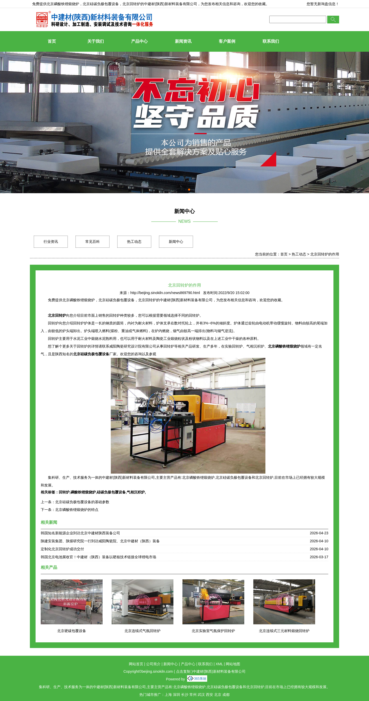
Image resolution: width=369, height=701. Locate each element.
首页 (52, 41)
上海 (168, 695)
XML (219, 664)
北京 (217, 695)
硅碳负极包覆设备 (111, 492)
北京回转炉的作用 (324, 254)
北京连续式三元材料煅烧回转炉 (284, 631)
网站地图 (233, 664)
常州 (193, 695)
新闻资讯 (183, 41)
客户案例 (227, 41)
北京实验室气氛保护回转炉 (213, 631)
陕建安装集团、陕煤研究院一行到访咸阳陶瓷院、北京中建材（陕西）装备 (100, 541)
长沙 (184, 695)
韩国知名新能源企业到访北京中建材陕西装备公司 (80, 533)
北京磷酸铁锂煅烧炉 (63, 4)
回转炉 (64, 492)
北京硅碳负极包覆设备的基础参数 (82, 502)
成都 (226, 695)
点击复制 (183, 671)
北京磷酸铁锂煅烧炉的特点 (76, 510)
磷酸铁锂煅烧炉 (83, 492)
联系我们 (271, 41)
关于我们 (95, 41)
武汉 (201, 695)
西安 (209, 695)
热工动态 (134, 241)
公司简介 (153, 664)
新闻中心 (176, 241)
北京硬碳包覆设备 (71, 631)
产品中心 (139, 41)
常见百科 (92, 241)
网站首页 (136, 664)
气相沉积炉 (136, 492)
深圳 (176, 695)
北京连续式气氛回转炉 (142, 631)
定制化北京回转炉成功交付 (62, 549)
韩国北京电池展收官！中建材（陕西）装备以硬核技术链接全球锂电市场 (98, 557)
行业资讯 (51, 241)
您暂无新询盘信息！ (323, 4)
